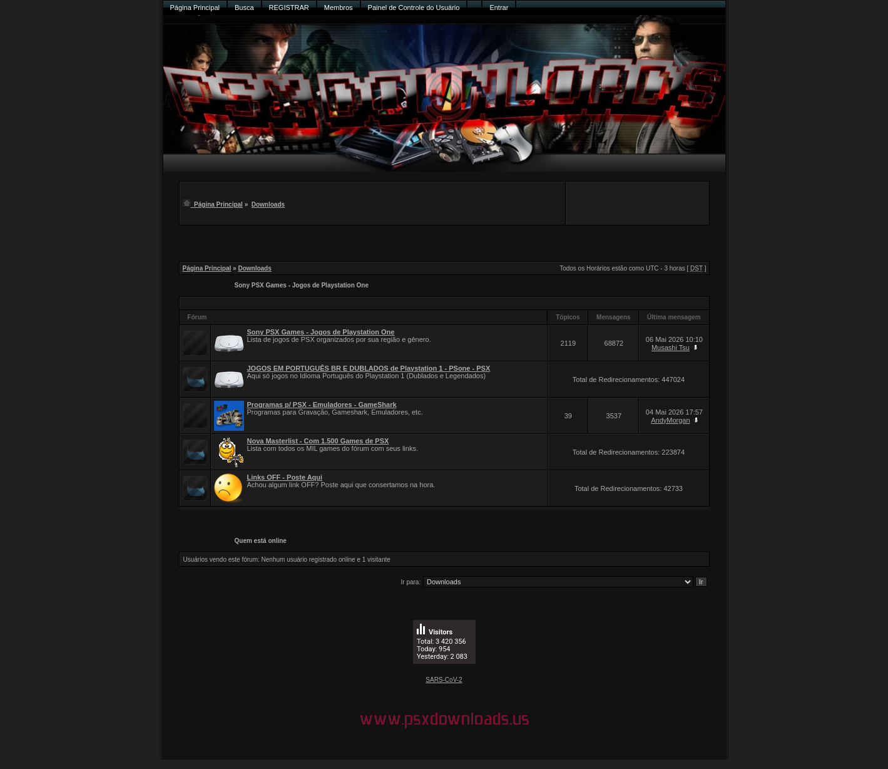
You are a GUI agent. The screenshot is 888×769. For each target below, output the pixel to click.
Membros (338, 7)
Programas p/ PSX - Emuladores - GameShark (322, 404)
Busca (244, 7)
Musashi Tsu (670, 347)
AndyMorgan (670, 420)
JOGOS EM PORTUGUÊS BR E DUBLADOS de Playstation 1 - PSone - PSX (369, 368)
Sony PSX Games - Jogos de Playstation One (302, 285)
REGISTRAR (289, 7)
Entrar (498, 7)
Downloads (268, 204)
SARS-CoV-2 (444, 679)
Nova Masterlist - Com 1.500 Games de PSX (318, 441)
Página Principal (195, 7)
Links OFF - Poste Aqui (285, 477)
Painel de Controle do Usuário (414, 7)
